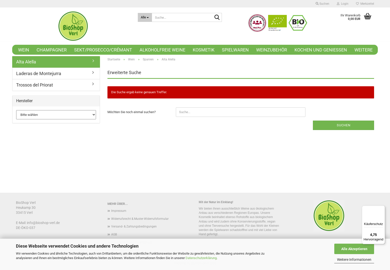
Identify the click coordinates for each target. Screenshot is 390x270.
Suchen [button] (322, 3)
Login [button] (342, 3)
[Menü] (382, 209)
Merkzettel (365, 3)
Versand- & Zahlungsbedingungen (134, 226)
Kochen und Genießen (320, 49)
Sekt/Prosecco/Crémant (103, 49)
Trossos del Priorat (34, 85)
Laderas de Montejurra (38, 73)
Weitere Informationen (354, 260)
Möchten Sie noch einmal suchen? (131, 112)
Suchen (343, 125)
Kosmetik (203, 49)
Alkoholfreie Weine (162, 49)
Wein (23, 49)
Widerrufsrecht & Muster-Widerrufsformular (140, 219)
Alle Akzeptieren (354, 249)
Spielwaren (235, 49)
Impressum (118, 211)
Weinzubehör (271, 49)
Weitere (363, 49)
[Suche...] (145, 17)
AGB (114, 234)
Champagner (52, 49)
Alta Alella (26, 61)
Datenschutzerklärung (201, 258)
